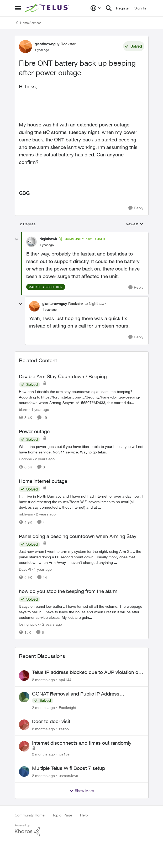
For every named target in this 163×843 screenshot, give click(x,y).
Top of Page (62, 815)
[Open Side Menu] (18, 8)
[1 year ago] (39, 409)
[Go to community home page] (47, 8)
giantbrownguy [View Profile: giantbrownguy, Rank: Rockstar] (47, 44)
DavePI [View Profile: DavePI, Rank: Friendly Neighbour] (25, 569)
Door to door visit (51, 721)
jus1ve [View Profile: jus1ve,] (64, 754)
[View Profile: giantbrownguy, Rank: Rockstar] (25, 46)
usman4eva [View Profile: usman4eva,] (68, 775)
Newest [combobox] (134, 224)
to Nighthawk (95, 303)
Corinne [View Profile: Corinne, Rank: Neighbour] (25, 459)
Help (84, 815)
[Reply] (135, 208)
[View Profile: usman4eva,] (24, 771)
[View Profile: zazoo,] (24, 724)
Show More (81, 790)
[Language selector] (96, 8)
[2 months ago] (43, 679)
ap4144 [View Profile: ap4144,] (65, 679)
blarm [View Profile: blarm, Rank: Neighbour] (23, 409)
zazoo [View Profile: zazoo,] (64, 729)
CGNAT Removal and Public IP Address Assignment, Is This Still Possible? (75, 694)
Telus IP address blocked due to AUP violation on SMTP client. (86, 672)
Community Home (30, 815)
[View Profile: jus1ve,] (24, 746)
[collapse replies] (16, 239)
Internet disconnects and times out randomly (82, 743)
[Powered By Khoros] (82, 830)
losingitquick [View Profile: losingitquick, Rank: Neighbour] (29, 624)
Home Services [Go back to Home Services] (28, 23)
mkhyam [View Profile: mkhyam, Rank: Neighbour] (26, 514)
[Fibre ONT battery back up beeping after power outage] (46, 245)
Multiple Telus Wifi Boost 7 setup (68, 768)
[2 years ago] (44, 459)
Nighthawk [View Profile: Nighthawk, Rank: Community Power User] (48, 239)
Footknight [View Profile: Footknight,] (67, 707)
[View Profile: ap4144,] (24, 675)
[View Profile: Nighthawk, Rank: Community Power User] (31, 242)
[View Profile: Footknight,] (24, 697)
